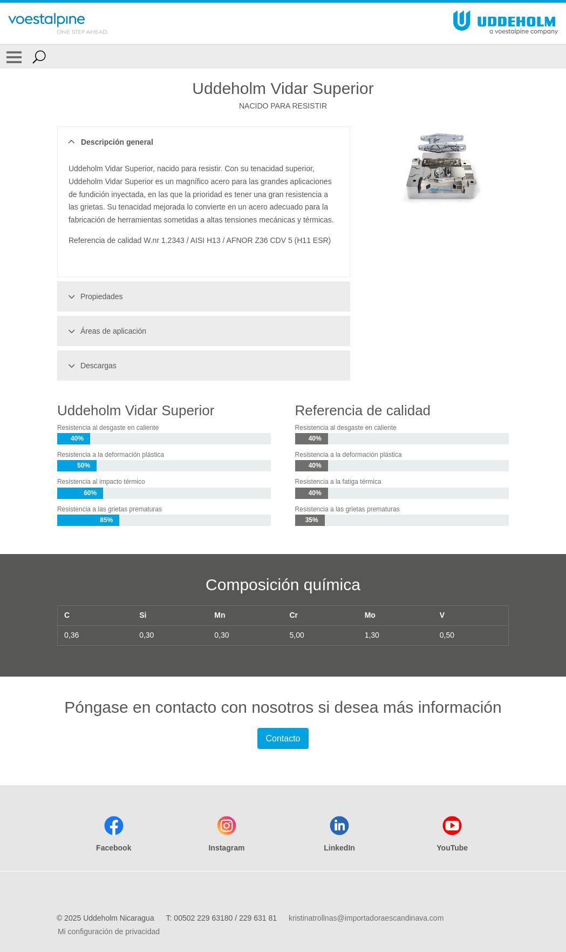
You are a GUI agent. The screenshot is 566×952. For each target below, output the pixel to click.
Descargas (91, 365)
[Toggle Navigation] (14, 57)
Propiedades (94, 296)
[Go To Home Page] (58, 23)
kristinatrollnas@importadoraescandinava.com (366, 918)
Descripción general (109, 142)
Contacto (282, 738)
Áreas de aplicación (105, 331)
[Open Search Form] (39, 57)
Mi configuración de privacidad (109, 931)
